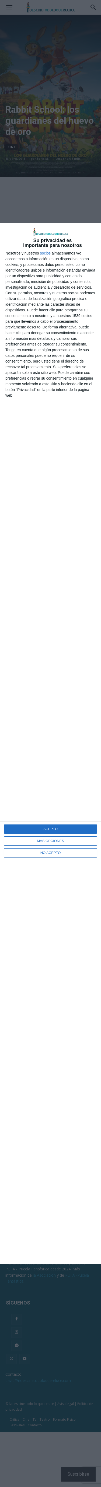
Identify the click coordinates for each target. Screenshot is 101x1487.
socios (45, 253)
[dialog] (50, 743)
